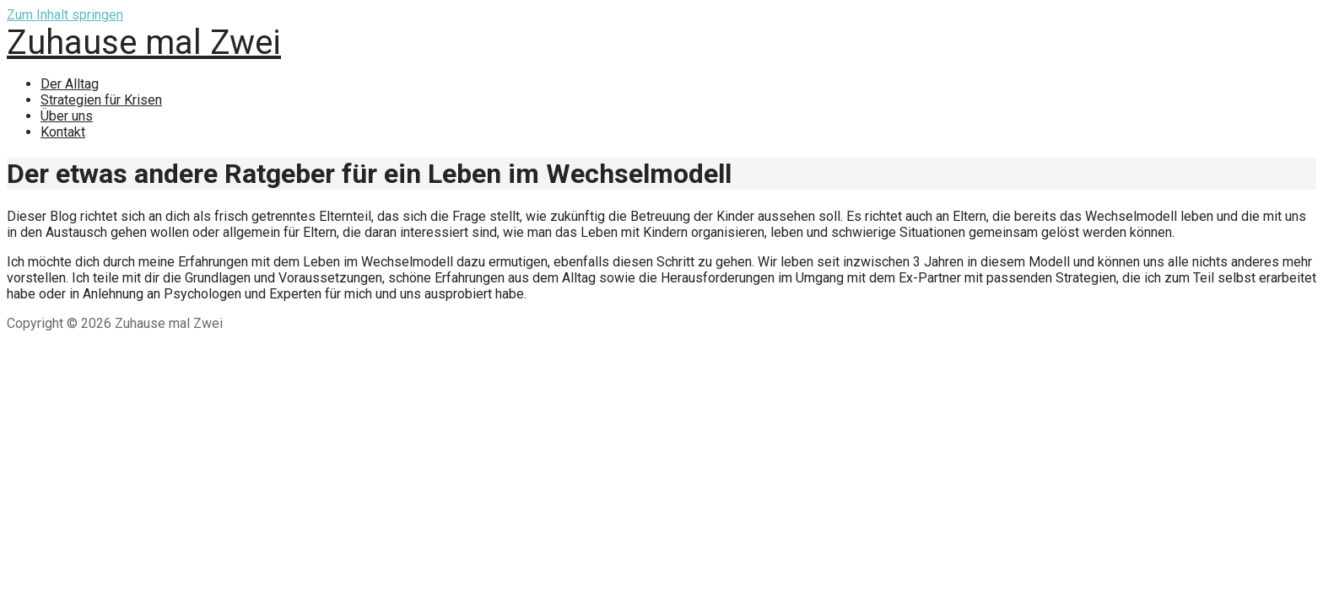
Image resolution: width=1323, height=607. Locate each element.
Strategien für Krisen (101, 100)
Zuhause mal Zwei (144, 42)
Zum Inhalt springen (65, 15)
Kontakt (62, 132)
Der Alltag (69, 84)
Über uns (66, 116)
